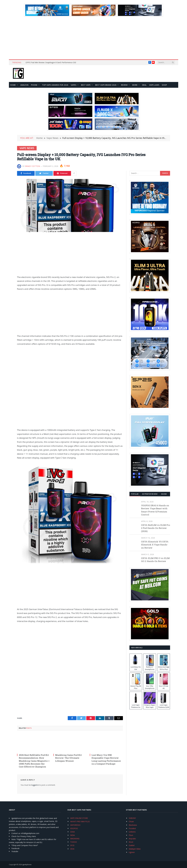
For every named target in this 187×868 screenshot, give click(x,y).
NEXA (72, 835)
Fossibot (132, 828)
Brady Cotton (32, 166)
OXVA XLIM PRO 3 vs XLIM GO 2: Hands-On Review (155, 560)
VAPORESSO (75, 825)
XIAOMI (164, 494)
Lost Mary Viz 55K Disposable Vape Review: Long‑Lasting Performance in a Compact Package (106, 759)
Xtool (131, 842)
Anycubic (132, 838)
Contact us (15, 833)
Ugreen (132, 852)
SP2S (72, 845)
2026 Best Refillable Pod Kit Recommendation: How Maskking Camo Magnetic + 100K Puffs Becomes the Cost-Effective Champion (34, 761)
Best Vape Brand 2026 (105, 85)
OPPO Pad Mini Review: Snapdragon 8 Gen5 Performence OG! (51, 62)
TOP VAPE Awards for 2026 (55, 85)
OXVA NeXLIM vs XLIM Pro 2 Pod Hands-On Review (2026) (155, 528)
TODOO (73, 842)
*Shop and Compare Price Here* (24, 845)
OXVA (72, 832)
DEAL (144, 85)
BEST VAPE (86, 85)
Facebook (15, 848)
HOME (13, 85)
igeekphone (26, 864)
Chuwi (131, 821)
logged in (35, 785)
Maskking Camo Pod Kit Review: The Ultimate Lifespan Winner (68, 758)
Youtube (14, 851)
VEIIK (72, 849)
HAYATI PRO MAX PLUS (80, 821)
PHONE (34, 85)
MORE (134, 85)
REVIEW (124, 85)
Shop (164, 85)
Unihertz (132, 832)
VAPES (73, 85)
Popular (135, 494)
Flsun (131, 835)
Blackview (133, 825)
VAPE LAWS (154, 85)
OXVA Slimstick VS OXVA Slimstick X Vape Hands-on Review (154, 544)
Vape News (27, 148)
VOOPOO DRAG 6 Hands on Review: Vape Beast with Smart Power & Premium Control (155, 510)
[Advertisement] (93, 38)
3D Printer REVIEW (149, 494)
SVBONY (132, 818)
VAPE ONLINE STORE (79, 818)
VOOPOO (74, 828)
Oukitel (131, 845)
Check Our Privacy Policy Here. (23, 836)
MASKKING (74, 838)
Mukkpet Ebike (135, 849)
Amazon (24, 85)
